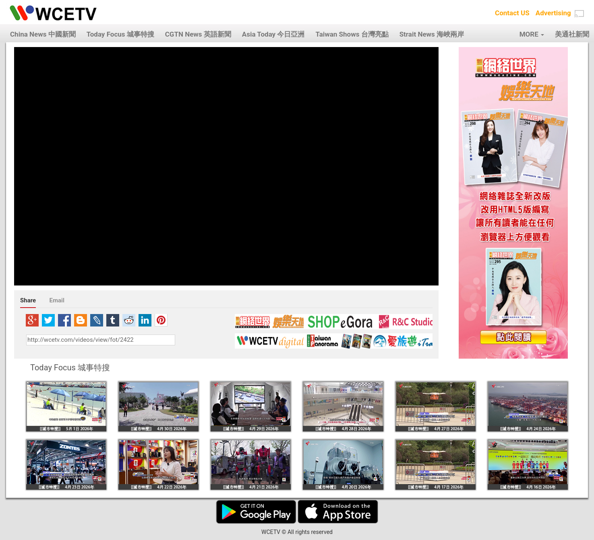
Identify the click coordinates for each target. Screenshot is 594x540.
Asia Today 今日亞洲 (273, 34)
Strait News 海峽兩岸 (431, 34)
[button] (579, 13)
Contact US (512, 13)
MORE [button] (531, 34)
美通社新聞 (572, 34)
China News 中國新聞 (43, 34)
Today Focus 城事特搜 (120, 34)
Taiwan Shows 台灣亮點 (351, 34)
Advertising (553, 13)
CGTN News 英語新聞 (198, 34)
